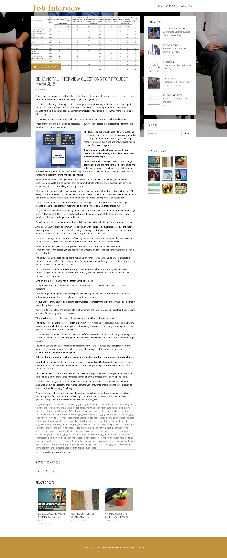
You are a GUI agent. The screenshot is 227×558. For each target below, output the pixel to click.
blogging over (41, 431)
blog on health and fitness (70, 437)
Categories (171, 5)
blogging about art (95, 417)
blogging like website (101, 431)
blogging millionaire (107, 434)
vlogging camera (81, 427)
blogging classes (83, 431)
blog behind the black (100, 427)
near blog (124, 437)
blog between (113, 437)
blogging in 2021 (66, 411)
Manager (42, 89)
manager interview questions (109, 322)
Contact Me (186, 5)
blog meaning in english (89, 424)
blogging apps (62, 447)
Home (159, 5)
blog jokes (73, 421)
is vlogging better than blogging (110, 414)
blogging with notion (90, 407)
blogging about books (85, 414)
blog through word (119, 427)
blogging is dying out (83, 404)
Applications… (169, 62)
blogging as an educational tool (119, 417)
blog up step (52, 411)
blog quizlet (120, 411)
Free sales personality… (174, 28)
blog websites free (66, 431)
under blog (40, 411)
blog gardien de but (83, 411)
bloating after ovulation (104, 411)
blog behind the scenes (87, 434)
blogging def (90, 441)
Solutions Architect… (173, 95)
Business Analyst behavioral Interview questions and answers (51, 516)
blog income (120, 444)
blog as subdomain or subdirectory (119, 421)
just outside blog (43, 421)
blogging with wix (68, 434)
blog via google (77, 447)
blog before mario (59, 417)
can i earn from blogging (52, 441)
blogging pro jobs (43, 407)
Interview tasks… (171, 45)
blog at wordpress (43, 404)
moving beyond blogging (66, 424)
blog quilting (124, 407)
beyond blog (90, 447)
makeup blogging (73, 407)
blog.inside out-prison (74, 441)
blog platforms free (44, 427)
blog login (52, 437)
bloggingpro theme (77, 417)
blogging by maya (60, 421)
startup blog (128, 424)
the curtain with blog (63, 427)
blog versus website (44, 424)
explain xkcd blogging (104, 444)
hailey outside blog (109, 407)
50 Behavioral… (170, 78)
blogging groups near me (90, 421)
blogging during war (120, 431)
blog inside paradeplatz (111, 424)
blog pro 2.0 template (103, 404)
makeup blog (41, 434)
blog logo (64, 444)
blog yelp (53, 431)
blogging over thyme (106, 441)
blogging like (58, 407)
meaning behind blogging (81, 444)
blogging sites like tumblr (62, 414)
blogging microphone (63, 404)
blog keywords (53, 444)
